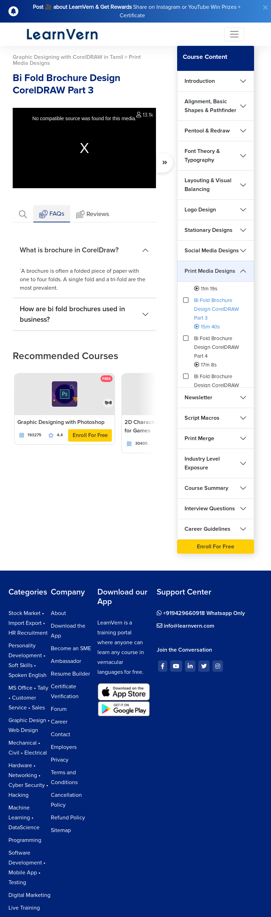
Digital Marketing (29, 895)
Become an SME (71, 648)
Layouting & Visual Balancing (208, 185)
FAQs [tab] (51, 214)
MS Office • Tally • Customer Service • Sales (28, 697)
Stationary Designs (209, 230)
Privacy (59, 759)
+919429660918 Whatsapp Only (201, 613)
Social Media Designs (212, 250)
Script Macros (202, 417)
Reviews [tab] (92, 214)
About (58, 613)
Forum (59, 709)
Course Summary (206, 488)
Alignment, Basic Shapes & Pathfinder (210, 106)
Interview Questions (210, 508)
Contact (60, 734)
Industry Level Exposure (202, 463)
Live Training (24, 907)
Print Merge (199, 438)
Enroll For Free (90, 435)
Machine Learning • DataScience (24, 817)
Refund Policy (68, 817)
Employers (64, 747)
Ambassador (66, 661)
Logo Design (200, 209)
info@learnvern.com (185, 625)
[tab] (23, 213)
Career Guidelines (207, 529)
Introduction (200, 81)
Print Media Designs (210, 271)
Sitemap (61, 830)
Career (59, 721)
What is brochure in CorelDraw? (69, 250)
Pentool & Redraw (207, 130)
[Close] (265, 7)
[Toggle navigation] (234, 34)
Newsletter (198, 397)
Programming (24, 840)
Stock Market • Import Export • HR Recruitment (28, 623)
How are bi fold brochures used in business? (72, 314)
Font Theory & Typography (202, 156)
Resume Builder (70, 673)
